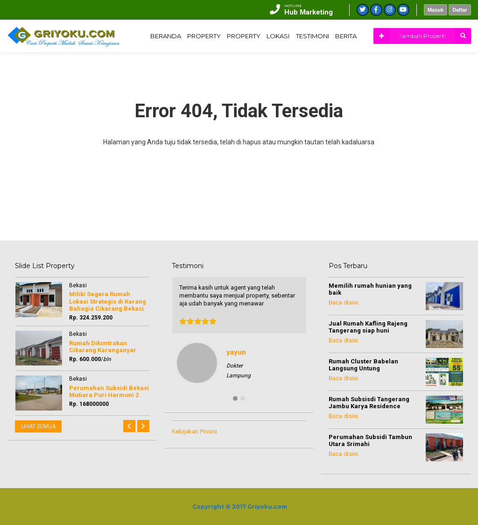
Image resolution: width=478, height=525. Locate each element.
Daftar (459, 10)
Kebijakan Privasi (194, 431)
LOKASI (376, 68)
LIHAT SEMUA (38, 426)
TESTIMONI (415, 68)
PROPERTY (291, 68)
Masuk (435, 10)
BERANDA (247, 68)
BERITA (453, 68)
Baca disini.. (345, 302)
